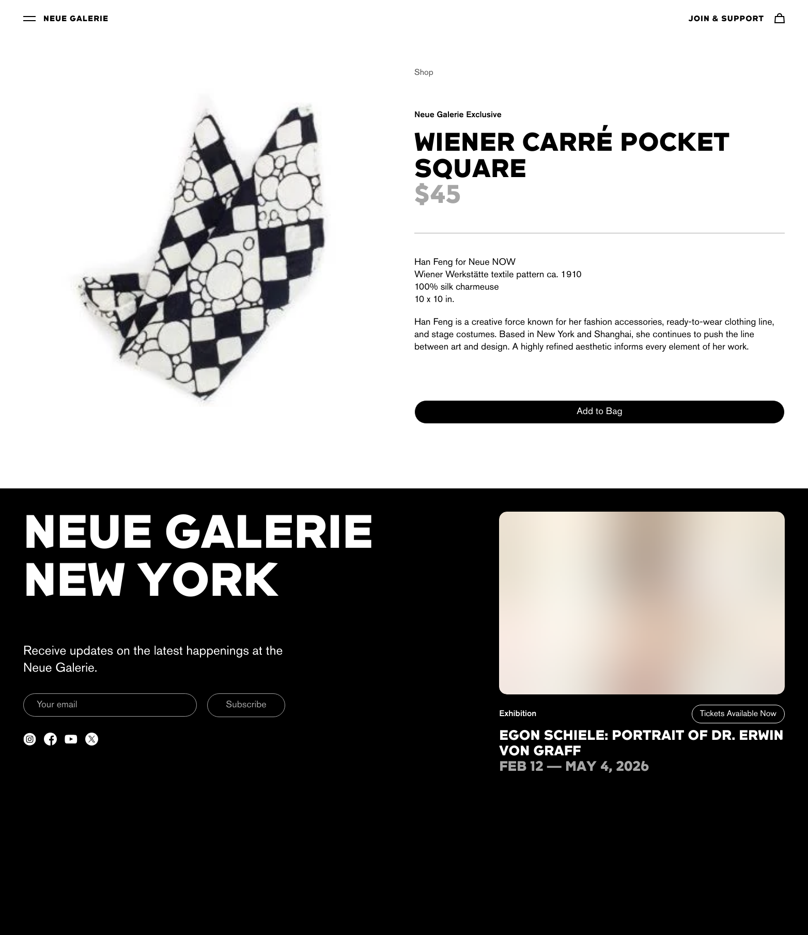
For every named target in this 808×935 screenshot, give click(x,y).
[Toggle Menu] (29, 18)
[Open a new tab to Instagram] (29, 739)
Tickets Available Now (738, 714)
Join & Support (726, 19)
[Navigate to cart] (779, 18)
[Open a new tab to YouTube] (71, 739)
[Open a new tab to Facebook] (50, 739)
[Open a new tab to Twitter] (91, 739)
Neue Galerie (75, 19)
